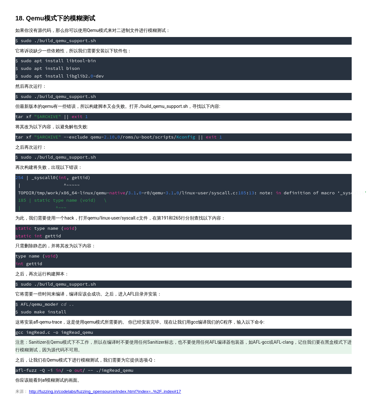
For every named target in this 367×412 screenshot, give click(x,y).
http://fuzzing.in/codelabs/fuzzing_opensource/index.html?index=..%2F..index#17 (105, 391)
